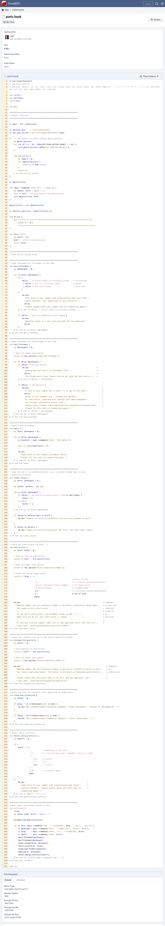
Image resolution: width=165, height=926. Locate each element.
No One (10, 22)
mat (12, 36)
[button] (162, 3)
